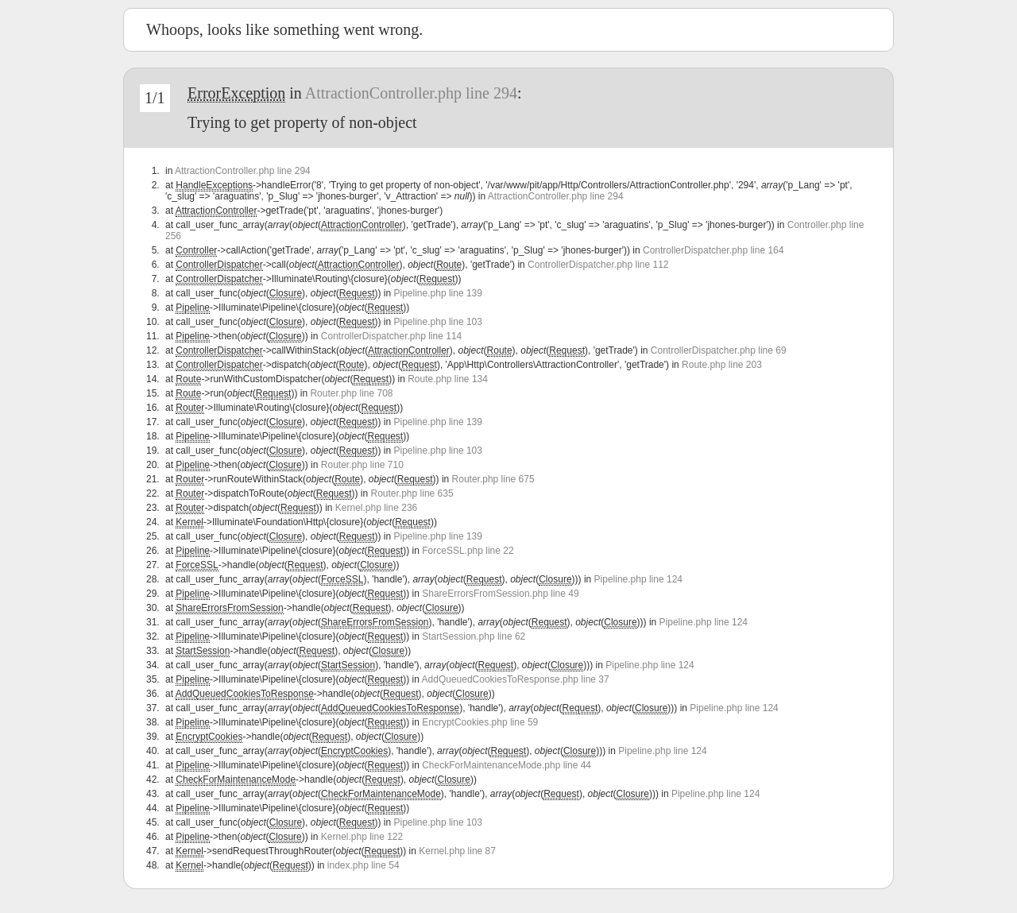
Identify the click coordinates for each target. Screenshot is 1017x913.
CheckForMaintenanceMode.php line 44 (506, 765)
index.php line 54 (363, 865)
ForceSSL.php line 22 (467, 550)
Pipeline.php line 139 (438, 293)
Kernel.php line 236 (376, 507)
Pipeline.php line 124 (638, 579)
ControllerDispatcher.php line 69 (719, 350)
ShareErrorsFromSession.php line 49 (500, 593)
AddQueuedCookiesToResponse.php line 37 (515, 679)
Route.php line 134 (448, 379)
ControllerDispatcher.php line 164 (713, 250)
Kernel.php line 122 (362, 836)
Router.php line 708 (351, 393)
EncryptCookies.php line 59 (480, 722)
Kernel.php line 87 (457, 851)
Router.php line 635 (412, 493)
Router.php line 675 (493, 479)
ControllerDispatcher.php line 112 (598, 264)
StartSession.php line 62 (473, 636)
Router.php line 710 (362, 464)
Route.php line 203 (722, 364)
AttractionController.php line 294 (411, 93)
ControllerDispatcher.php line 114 (391, 336)
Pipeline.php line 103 (438, 321)
